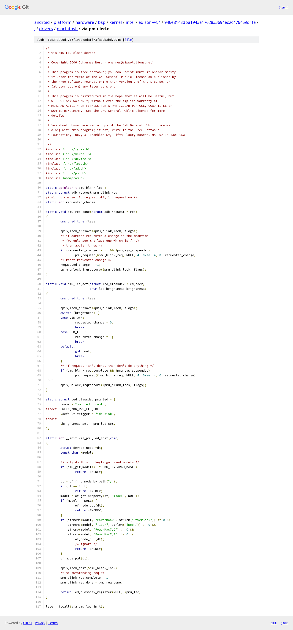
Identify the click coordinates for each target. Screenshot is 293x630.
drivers (46, 28)
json (284, 623)
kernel (115, 22)
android (42, 22)
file (128, 40)
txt (274, 623)
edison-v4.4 (149, 22)
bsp (102, 22)
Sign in (283, 7)
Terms (53, 623)
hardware (84, 22)
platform (62, 22)
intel (130, 22)
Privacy (40, 623)
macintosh (67, 28)
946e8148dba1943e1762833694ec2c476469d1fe (210, 22)
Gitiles (27, 623)
